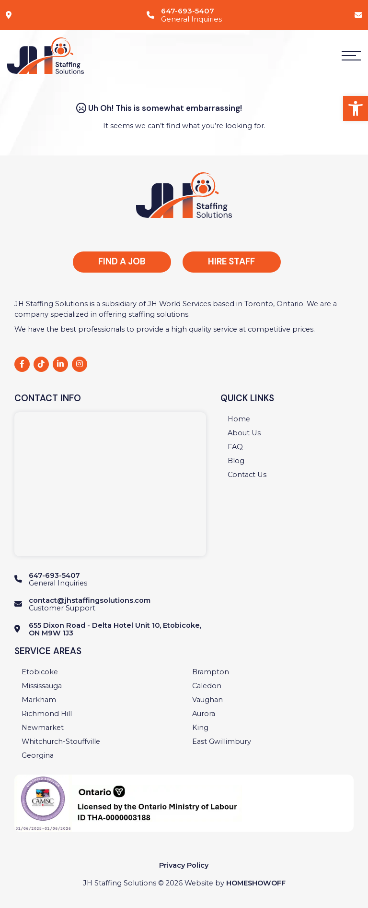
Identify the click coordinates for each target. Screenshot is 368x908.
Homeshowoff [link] (256, 883)
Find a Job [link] (121, 261)
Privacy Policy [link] (183, 865)
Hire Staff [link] (231, 261)
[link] (355, 108)
